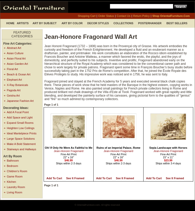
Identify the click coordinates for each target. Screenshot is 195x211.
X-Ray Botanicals (17, 84)
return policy (141, 15)
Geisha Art (13, 95)
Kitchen (11, 181)
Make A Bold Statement (21, 143)
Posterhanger (149, 23)
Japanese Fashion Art (20, 100)
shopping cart (86, 15)
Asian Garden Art (17, 63)
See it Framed (75, 178)
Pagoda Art (13, 90)
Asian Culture (15, 53)
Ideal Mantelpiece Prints (21, 133)
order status (106, 15)
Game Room (14, 176)
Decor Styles (98, 23)
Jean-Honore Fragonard (68, 151)
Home (10, 23)
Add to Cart (54, 178)
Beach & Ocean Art (19, 74)
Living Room (14, 192)
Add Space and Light (20, 117)
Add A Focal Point (18, 112)
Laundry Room (16, 187)
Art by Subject (45, 23)
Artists (23, 23)
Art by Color (72, 23)
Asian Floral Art (16, 58)
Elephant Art (14, 79)
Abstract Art (14, 47)
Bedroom (12, 165)
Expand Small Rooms (20, 122)
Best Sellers (176, 23)
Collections (123, 23)
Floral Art (12, 69)
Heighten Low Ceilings (20, 128)
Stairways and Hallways (21, 149)
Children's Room (17, 171)
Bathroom (13, 160)
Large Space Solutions (21, 138)
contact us (123, 15)
